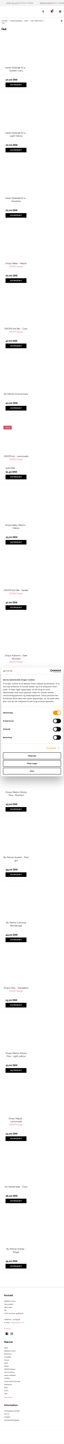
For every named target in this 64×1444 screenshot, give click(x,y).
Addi (6, 1348)
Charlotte (7, 1357)
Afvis (32, 771)
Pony (6, 1387)
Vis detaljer (51, 748)
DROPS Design (9, 1369)
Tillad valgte (32, 763)
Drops (6, 1366)
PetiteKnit (8, 1384)
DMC (6, 1363)
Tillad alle (32, 756)
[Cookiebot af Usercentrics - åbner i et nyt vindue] (48, 671)
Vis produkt (16, 85)
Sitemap (7, 1329)
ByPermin (8, 1354)
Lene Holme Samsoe (12, 1381)
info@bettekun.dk (17, 1323)
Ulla (5, 1394)
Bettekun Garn (10, 1351)
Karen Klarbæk (10, 1375)
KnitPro (7, 1378)
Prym (6, 1391)
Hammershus (9, 1372)
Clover (6, 1360)
